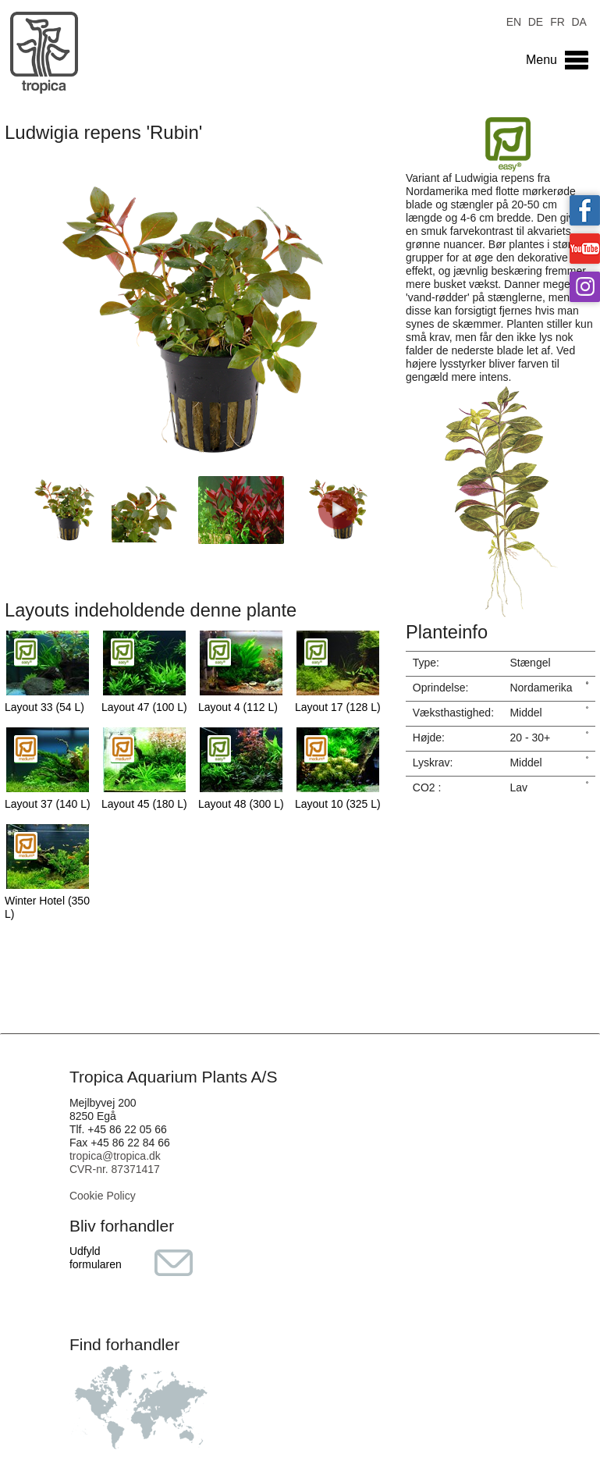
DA (578, 21)
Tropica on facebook (585, 210)
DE (535, 21)
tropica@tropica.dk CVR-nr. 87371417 (115, 1162)
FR (557, 21)
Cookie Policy (102, 1195)
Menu (541, 59)
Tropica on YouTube (585, 248)
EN (513, 21)
